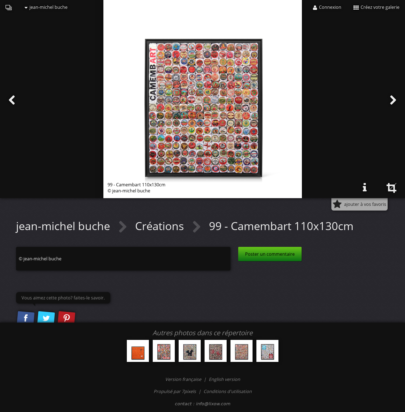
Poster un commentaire (270, 254)
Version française (183, 379)
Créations (161, 225)
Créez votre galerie (376, 7)
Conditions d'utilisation (227, 391)
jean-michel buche (46, 7)
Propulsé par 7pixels (175, 391)
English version (224, 379)
